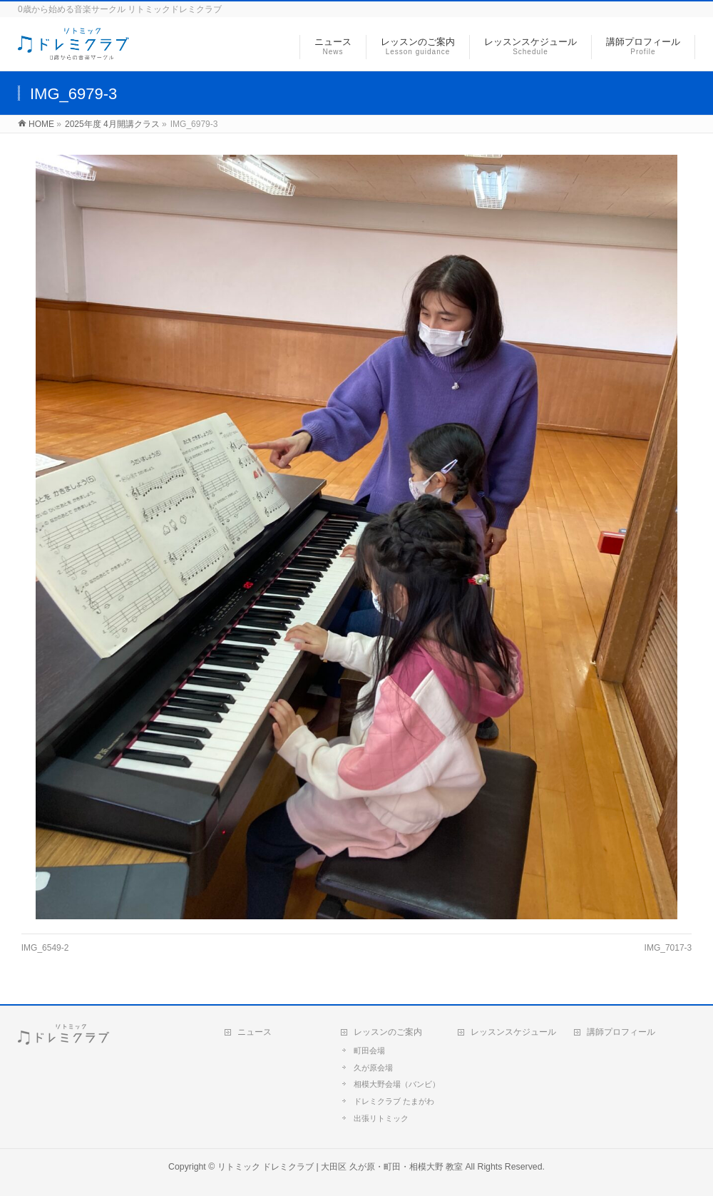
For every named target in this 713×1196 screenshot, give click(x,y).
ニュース (254, 1032)
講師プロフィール (621, 1032)
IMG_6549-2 (45, 948)
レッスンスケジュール (513, 1032)
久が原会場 (373, 1067)
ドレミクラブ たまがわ (394, 1101)
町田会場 (369, 1050)
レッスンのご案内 (388, 1032)
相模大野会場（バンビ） (397, 1084)
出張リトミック (381, 1118)
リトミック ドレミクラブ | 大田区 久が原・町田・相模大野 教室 (340, 1167)
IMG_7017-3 (668, 948)
